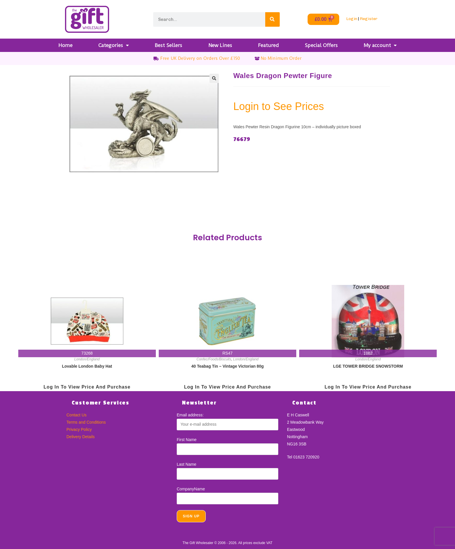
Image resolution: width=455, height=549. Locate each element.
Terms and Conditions (86, 422)
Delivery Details (80, 436)
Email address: (190, 415)
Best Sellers (168, 45)
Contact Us (76, 415)
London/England (87, 359)
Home (65, 45)
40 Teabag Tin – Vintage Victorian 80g (227, 366)
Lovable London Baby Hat (87, 366)
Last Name (186, 464)
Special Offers (321, 45)
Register (369, 18)
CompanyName (191, 489)
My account (380, 45)
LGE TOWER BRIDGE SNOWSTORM (368, 366)
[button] (214, 78)
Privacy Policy (79, 429)
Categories (113, 45)
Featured (268, 45)
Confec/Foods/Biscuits (213, 359)
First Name (186, 439)
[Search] (272, 19)
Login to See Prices (278, 106)
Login (351, 18)
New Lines (220, 45)
